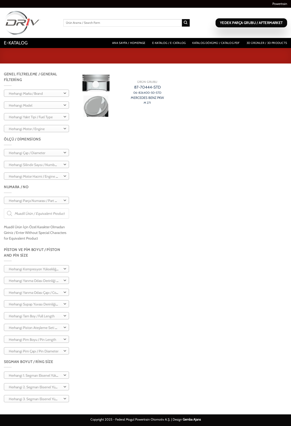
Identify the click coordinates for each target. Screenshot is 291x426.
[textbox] (35, 93)
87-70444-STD (147, 95)
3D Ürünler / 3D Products (267, 43)
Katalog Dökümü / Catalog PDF (216, 43)
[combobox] (36, 93)
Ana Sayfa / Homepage (128, 43)
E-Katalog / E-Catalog (169, 43)
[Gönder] (186, 23)
